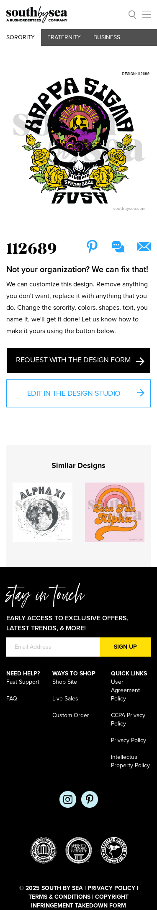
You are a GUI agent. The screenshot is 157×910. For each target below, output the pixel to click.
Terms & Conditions (59, 896)
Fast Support (22, 681)
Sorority (20, 37)
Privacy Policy (128, 740)
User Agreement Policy (125, 690)
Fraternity (64, 37)
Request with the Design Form (80, 360)
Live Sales (65, 698)
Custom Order (70, 715)
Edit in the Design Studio (85, 394)
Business (106, 37)
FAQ (11, 698)
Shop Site (64, 681)
